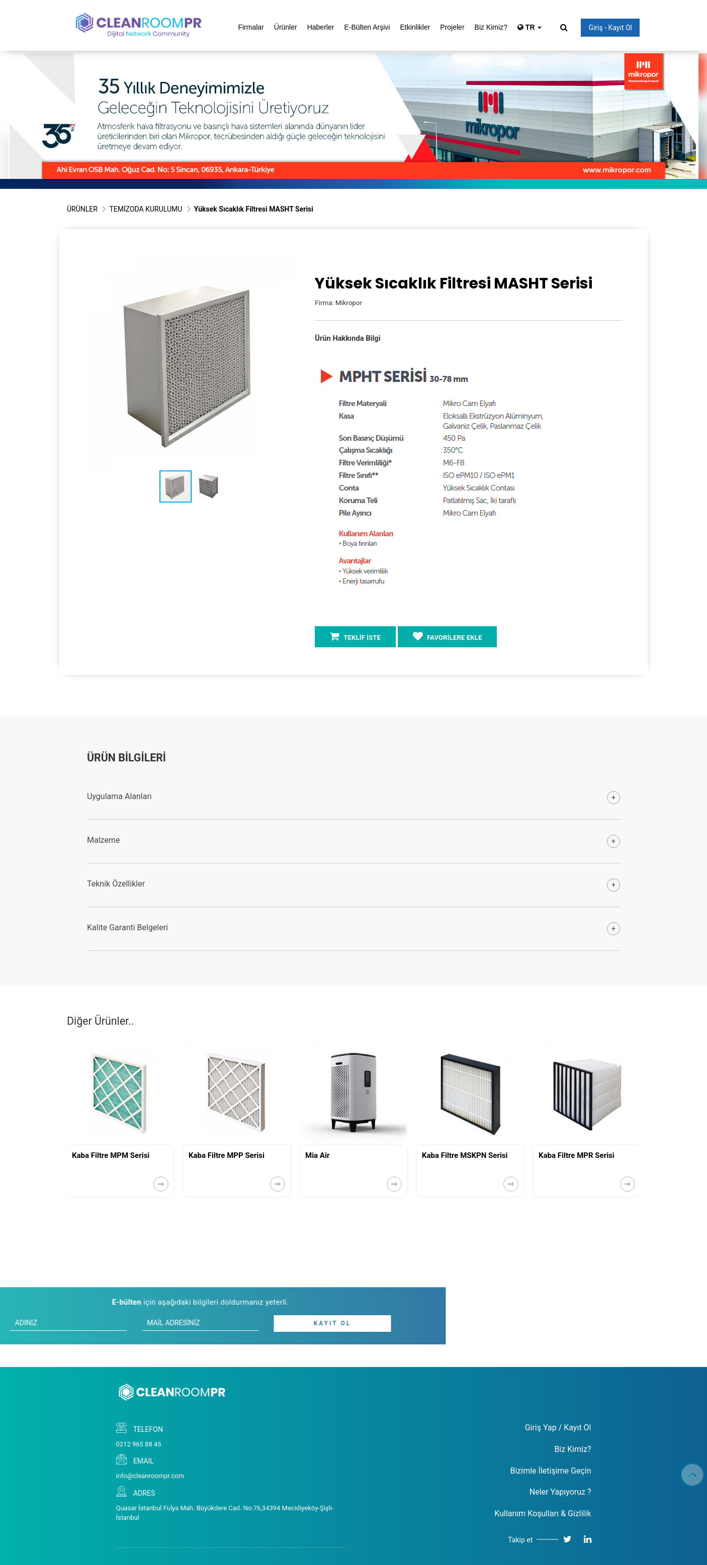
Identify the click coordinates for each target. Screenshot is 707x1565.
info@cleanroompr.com (150, 1476)
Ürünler (285, 27)
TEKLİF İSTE (355, 636)
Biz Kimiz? (491, 27)
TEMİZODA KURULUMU (145, 209)
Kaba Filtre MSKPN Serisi (465, 1155)
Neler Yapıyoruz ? (560, 1492)
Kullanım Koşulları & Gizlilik (542, 1513)
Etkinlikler (415, 27)
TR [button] (529, 27)
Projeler (452, 27)
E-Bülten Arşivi (367, 27)
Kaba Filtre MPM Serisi (110, 1155)
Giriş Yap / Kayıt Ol (558, 1427)
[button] (291, 263)
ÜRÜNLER (82, 209)
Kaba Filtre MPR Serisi (576, 1155)
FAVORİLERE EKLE (447, 636)
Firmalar (250, 27)
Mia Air (317, 1155)
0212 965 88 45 (138, 1444)
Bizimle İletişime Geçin (550, 1471)
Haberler (320, 27)
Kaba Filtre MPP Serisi (226, 1155)
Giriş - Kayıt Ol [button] (610, 28)
